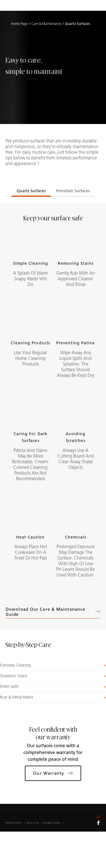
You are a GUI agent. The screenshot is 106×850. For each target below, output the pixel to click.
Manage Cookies (51, 822)
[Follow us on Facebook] (98, 822)
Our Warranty (53, 773)
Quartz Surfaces (31, 191)
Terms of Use (32, 822)
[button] (53, 665)
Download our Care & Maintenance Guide (53, 612)
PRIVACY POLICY (13, 822)
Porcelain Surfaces (73, 191)
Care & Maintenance (46, 23)
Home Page (19, 23)
